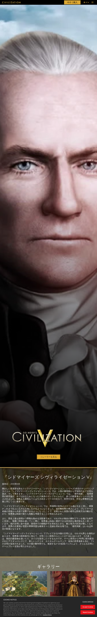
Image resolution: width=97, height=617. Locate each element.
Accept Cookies (88, 608)
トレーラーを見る (48, 456)
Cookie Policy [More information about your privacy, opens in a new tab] (47, 616)
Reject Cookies (88, 613)
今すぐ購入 (72, 2)
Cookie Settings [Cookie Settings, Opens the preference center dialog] (87, 603)
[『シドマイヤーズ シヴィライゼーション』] (11, 2)
